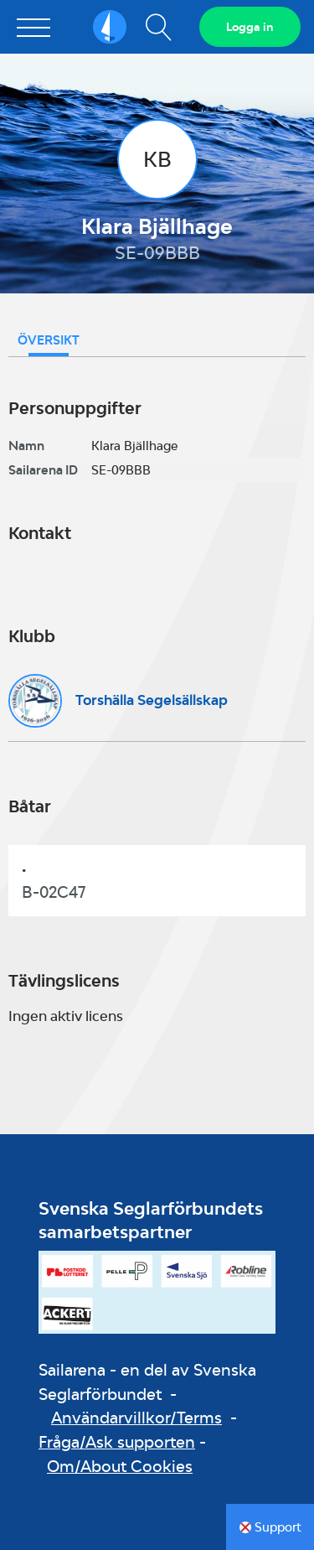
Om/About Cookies (120, 1466)
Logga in (250, 27)
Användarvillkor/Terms (136, 1417)
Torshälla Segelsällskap (151, 700)
